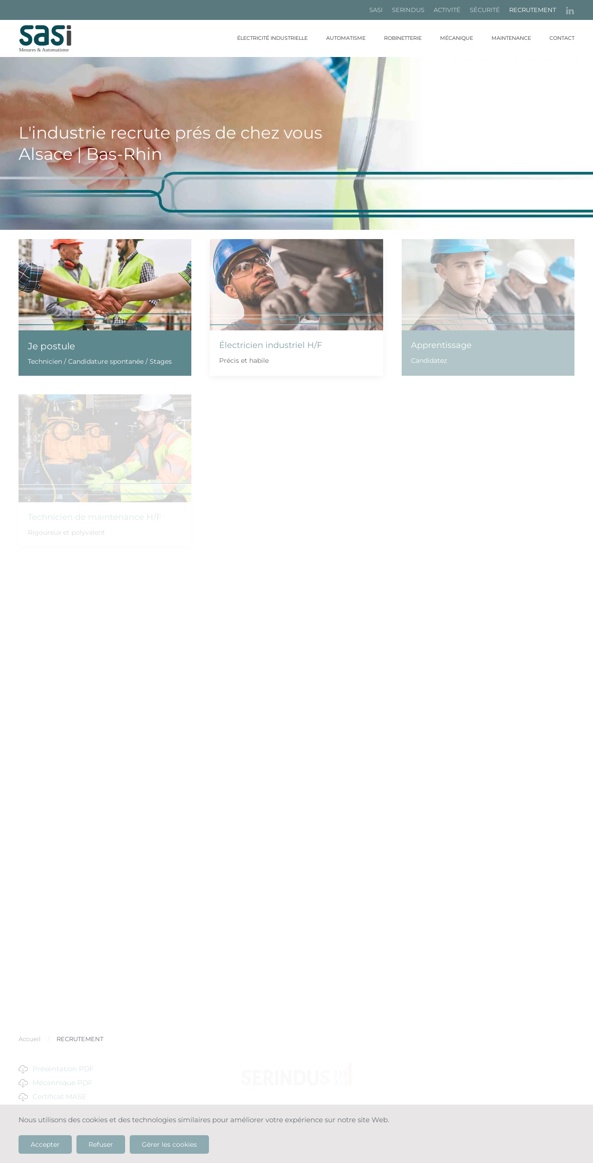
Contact (561, 38)
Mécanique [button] (456, 38)
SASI (376, 9)
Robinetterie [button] (403, 38)
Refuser (100, 1144)
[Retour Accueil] (51, 38)
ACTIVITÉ (447, 9)
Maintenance (511, 38)
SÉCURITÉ (485, 9)
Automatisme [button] (346, 38)
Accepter (45, 1144)
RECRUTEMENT (532, 9)
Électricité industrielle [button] (272, 38)
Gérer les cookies (169, 1144)
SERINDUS (408, 9)
